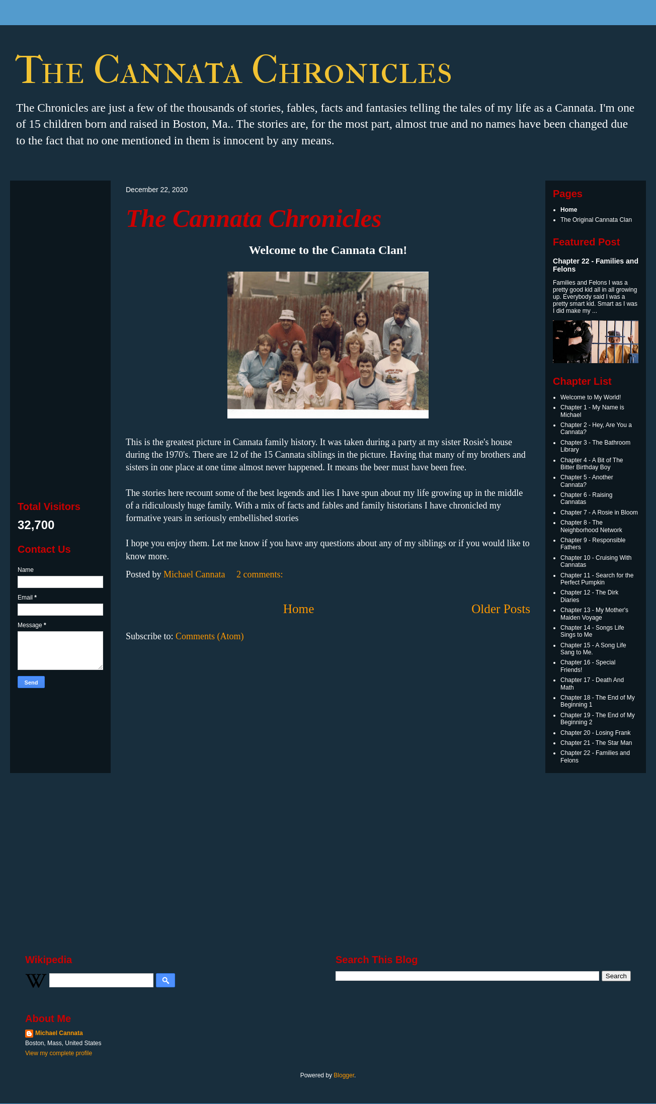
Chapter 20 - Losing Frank (595, 732)
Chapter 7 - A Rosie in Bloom (599, 512)
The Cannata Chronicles (253, 218)
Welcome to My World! (590, 397)
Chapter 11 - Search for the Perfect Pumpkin (596, 579)
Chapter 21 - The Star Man (596, 742)
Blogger (344, 1075)
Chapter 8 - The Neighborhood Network (591, 526)
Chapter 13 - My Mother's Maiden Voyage (594, 614)
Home (298, 609)
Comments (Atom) (210, 636)
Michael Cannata (59, 1033)
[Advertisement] (60, 339)
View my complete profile (58, 1053)
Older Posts (500, 609)
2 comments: (260, 574)
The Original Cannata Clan (596, 219)
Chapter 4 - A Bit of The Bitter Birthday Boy (591, 464)
